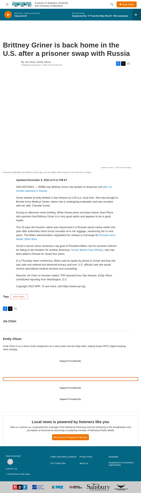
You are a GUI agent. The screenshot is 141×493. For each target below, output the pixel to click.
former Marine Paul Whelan (87, 249)
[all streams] (136, 14)
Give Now (128, 4)
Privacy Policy (86, 457)
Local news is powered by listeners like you (70, 422)
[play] (8, 14)
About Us (84, 463)
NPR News (19, 297)
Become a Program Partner (70, 437)
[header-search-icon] (112, 4)
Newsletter (113, 457)
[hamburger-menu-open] (7, 4)
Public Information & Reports (63, 457)
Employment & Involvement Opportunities (121, 464)
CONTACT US (11, 469)
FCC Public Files (58, 463)
